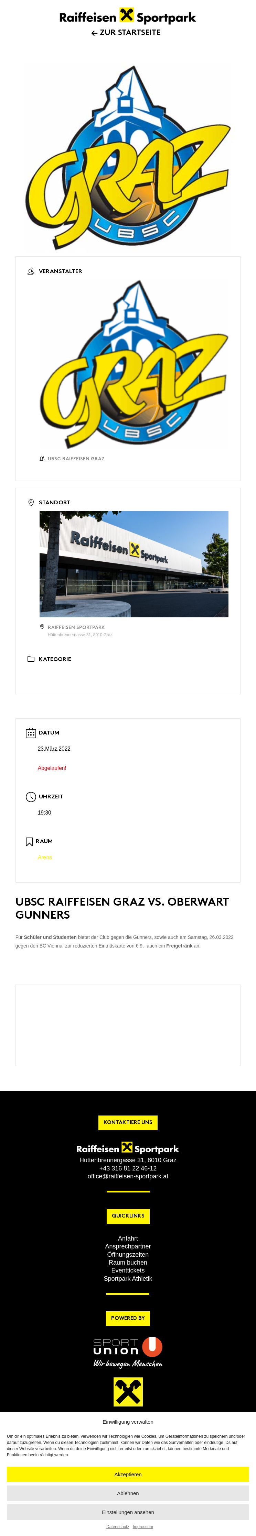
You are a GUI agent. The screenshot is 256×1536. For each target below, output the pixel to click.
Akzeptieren (127, 1474)
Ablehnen (128, 1493)
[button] (128, 1239)
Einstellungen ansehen (128, 1512)
